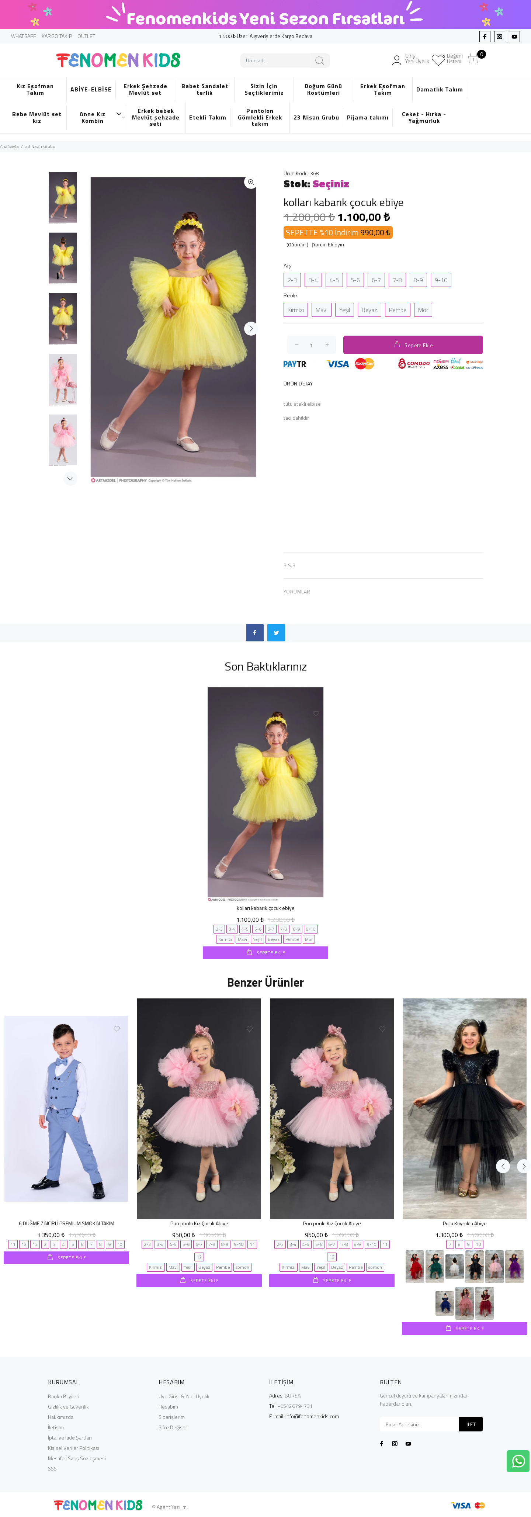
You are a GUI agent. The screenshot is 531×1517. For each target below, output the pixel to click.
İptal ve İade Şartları (70, 1437)
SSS (52, 1468)
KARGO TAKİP (57, 36)
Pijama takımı (368, 117)
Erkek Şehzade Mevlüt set (145, 89)
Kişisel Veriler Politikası (73, 1447)
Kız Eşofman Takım (35, 89)
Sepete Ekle (413, 344)
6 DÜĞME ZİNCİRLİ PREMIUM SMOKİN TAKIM (66, 1223)
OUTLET (86, 36)
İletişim (56, 1426)
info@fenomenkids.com (312, 1415)
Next (70, 479)
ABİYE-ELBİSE (91, 89)
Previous (503, 980)
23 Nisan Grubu (316, 117)
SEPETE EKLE (270, 952)
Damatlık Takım (439, 89)
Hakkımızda (60, 1416)
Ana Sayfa (9, 146)
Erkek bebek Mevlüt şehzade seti (156, 117)
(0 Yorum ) (297, 244)
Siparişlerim (172, 1416)
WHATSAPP (23, 36)
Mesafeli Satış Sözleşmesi (77, 1457)
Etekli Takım (207, 117)
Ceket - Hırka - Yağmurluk (424, 117)
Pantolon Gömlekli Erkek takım (260, 117)
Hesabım (168, 1406)
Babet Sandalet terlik (204, 89)
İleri (251, 329)
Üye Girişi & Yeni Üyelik (184, 1395)
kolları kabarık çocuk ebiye (266, 908)
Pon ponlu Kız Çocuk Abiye (199, 1223)
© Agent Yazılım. (170, 1506)
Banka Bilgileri (63, 1395)
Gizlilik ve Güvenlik (68, 1406)
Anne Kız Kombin (101, 117)
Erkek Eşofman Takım (382, 89)
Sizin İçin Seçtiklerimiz (264, 89)
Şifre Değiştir (173, 1426)
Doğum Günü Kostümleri (323, 89)
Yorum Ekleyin (328, 244)
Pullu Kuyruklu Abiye (465, 1223)
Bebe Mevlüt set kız (37, 117)
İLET (471, 1423)
